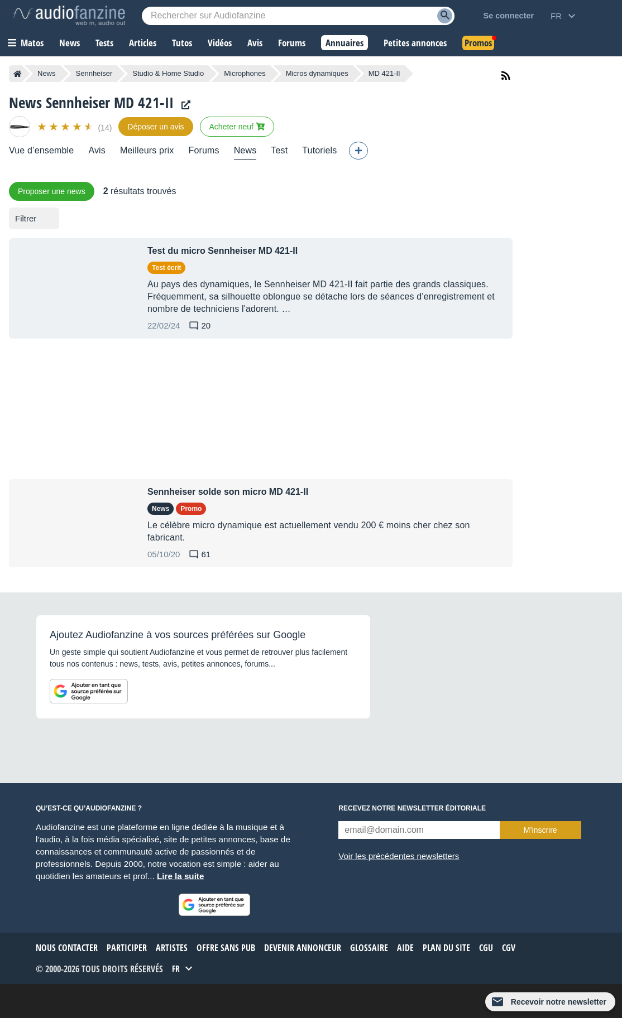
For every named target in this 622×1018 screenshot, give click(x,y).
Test (279, 150)
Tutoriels (319, 150)
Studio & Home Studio (168, 73)
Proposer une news (51, 191)
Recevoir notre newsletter (558, 1001)
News (46, 73)
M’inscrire (540, 830)
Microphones (244, 73)
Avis (97, 150)
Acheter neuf (237, 126)
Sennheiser (94, 73)
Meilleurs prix (147, 150)
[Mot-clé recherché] (298, 16)
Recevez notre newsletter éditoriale (412, 808)
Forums (203, 150)
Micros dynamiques (317, 73)
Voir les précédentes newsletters (398, 856)
